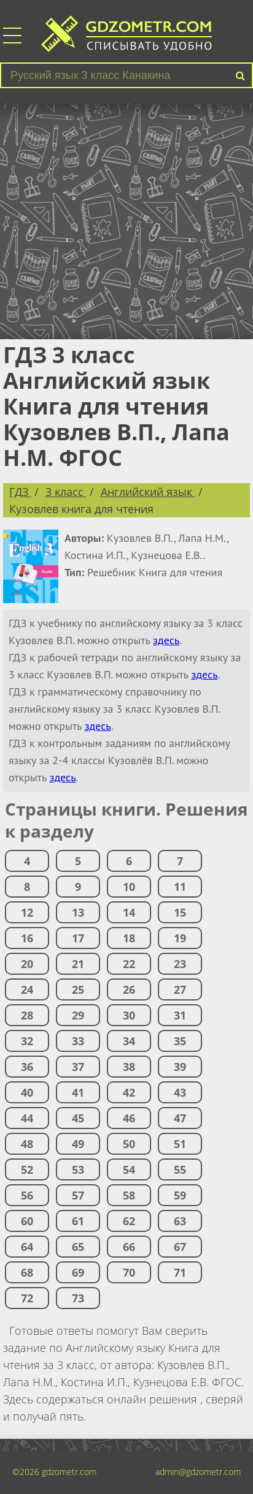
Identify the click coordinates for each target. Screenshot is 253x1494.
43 (180, 1092)
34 (129, 1041)
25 (78, 989)
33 (78, 1041)
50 (129, 1143)
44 (27, 1118)
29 (78, 1015)
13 (78, 912)
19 (180, 938)
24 (27, 989)
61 (78, 1221)
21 (78, 963)
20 (27, 963)
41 (78, 1092)
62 (129, 1221)
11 (180, 886)
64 (27, 1246)
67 (180, 1246)
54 (129, 1169)
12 (27, 912)
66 (129, 1246)
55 (180, 1169)
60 (27, 1221)
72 (27, 1298)
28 (27, 1015)
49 (78, 1143)
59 (180, 1195)
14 (129, 912)
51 (180, 1143)
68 (27, 1272)
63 (180, 1221)
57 (78, 1195)
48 (27, 1143)
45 (78, 1118)
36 (27, 1066)
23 (180, 963)
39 (180, 1066)
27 (180, 989)
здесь (166, 640)
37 (78, 1066)
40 (27, 1092)
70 (129, 1272)
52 (27, 1169)
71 (180, 1272)
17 (78, 938)
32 (27, 1041)
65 (78, 1246)
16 (27, 938)
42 (129, 1092)
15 (180, 912)
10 (129, 886)
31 (180, 1015)
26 (129, 989)
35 (180, 1041)
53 (78, 1169)
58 (129, 1195)
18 (129, 938)
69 (78, 1272)
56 (27, 1195)
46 (129, 1118)
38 (129, 1066)
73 (78, 1298)
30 (129, 1015)
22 (129, 963)
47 (180, 1118)
